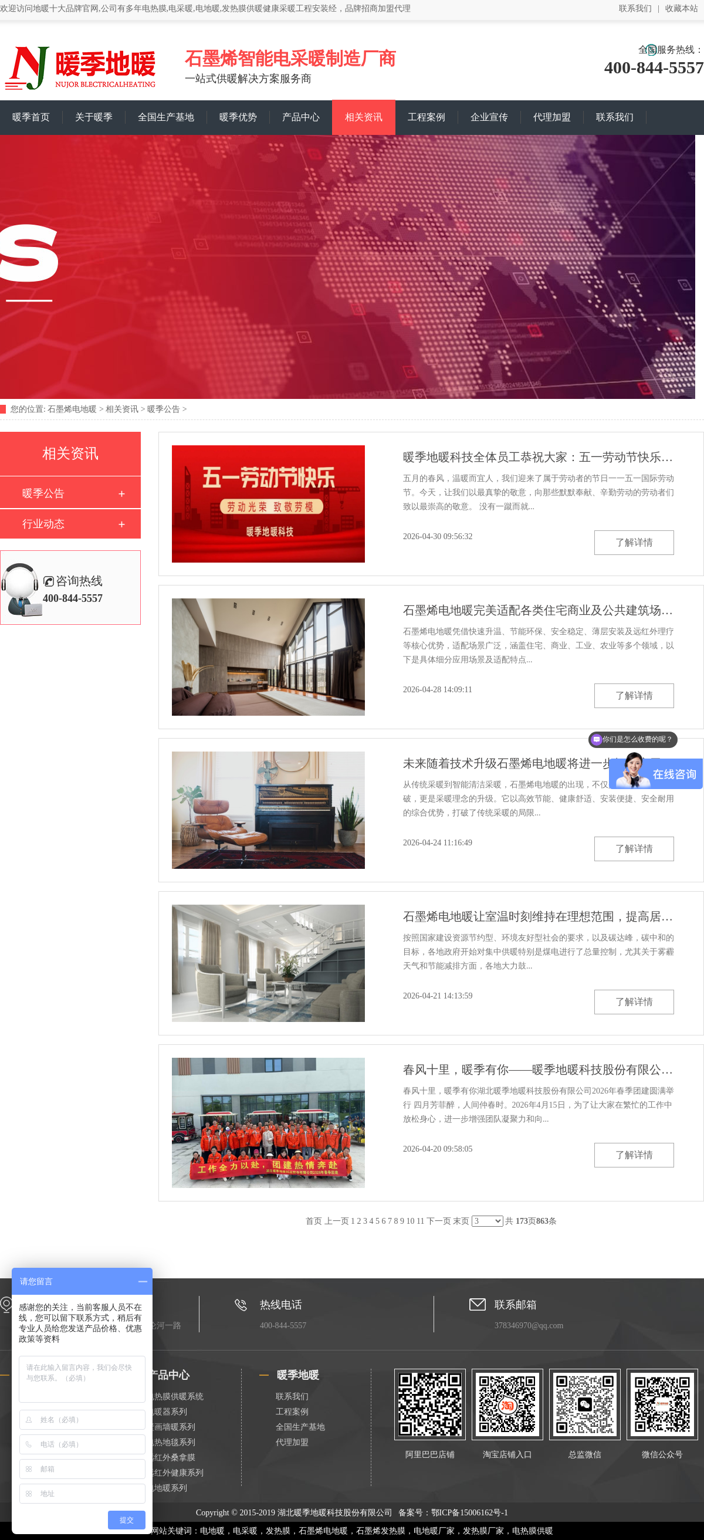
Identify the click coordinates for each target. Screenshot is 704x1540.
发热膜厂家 (483, 1531)
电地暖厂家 (434, 1531)
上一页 (336, 1221)
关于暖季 (94, 117)
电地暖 (212, 1531)
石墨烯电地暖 (72, 409)
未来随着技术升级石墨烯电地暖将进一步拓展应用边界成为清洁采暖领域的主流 (538, 763)
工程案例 (426, 117)
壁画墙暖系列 (170, 1427)
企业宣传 (489, 117)
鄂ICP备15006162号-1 (469, 1512)
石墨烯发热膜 (380, 1531)
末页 (461, 1221)
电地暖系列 (166, 1488)
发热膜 (278, 1531)
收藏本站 (681, 8)
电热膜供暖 (532, 1531)
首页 (314, 1221)
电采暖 (245, 1531)
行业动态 (43, 524)
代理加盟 (552, 117)
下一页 (439, 1221)
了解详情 (634, 542)
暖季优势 (238, 117)
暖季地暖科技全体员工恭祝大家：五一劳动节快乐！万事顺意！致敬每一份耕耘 (538, 457)
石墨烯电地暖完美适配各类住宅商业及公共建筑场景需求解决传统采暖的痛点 (538, 610)
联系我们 (635, 8)
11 (420, 1221)
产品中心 (301, 117)
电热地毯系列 (170, 1442)
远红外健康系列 (175, 1472)
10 (411, 1221)
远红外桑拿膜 (170, 1457)
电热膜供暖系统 (175, 1396)
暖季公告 (163, 409)
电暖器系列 (166, 1411)
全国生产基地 (166, 117)
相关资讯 (364, 117)
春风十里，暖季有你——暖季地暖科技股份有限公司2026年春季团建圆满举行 (538, 1069)
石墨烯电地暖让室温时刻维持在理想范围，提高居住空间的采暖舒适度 (538, 916)
